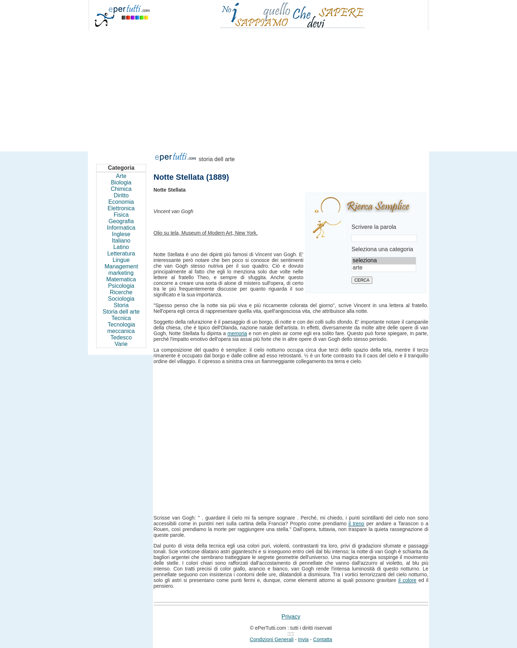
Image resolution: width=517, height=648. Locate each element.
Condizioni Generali (271, 639)
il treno (356, 523)
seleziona (384, 260)
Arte (121, 176)
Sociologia (121, 299)
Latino (121, 247)
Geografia (121, 221)
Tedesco (121, 337)
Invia (303, 639)
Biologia (121, 182)
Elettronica (121, 208)
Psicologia (121, 286)
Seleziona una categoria (382, 249)
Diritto (121, 195)
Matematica (121, 279)
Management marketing (121, 269)
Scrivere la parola (373, 227)
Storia (121, 305)
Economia (121, 202)
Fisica (121, 215)
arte (384, 268)
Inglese (121, 234)
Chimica (121, 189)
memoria (237, 333)
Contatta (322, 639)
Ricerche (121, 292)
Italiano (121, 241)
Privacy (290, 617)
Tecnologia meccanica (121, 327)
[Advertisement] (258, 87)
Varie (121, 344)
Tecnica (121, 318)
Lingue (121, 260)
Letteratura (121, 253)
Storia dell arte (121, 312)
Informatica (121, 228)
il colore (407, 580)
